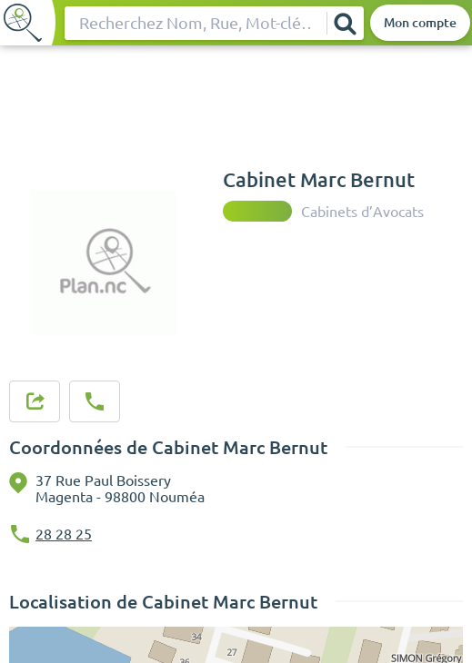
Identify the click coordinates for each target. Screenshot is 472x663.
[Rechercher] (345, 23)
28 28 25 (63, 534)
